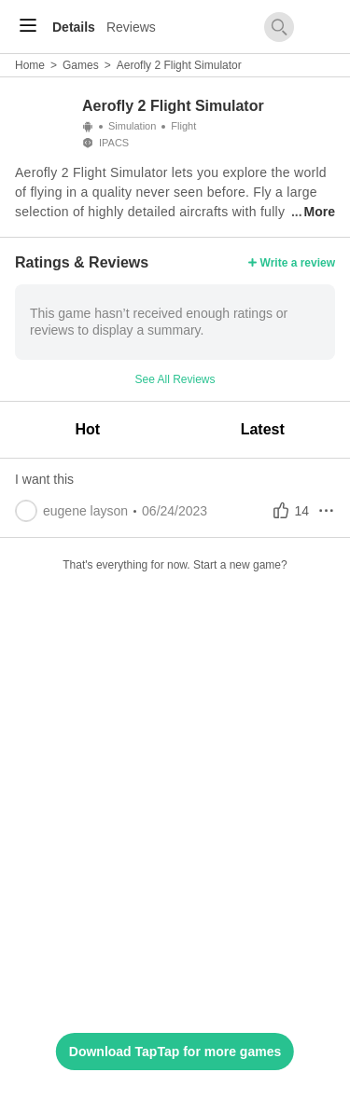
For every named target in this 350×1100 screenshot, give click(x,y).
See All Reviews (174, 379)
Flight (183, 125)
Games (81, 65)
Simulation (132, 125)
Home (30, 65)
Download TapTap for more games (175, 1051)
